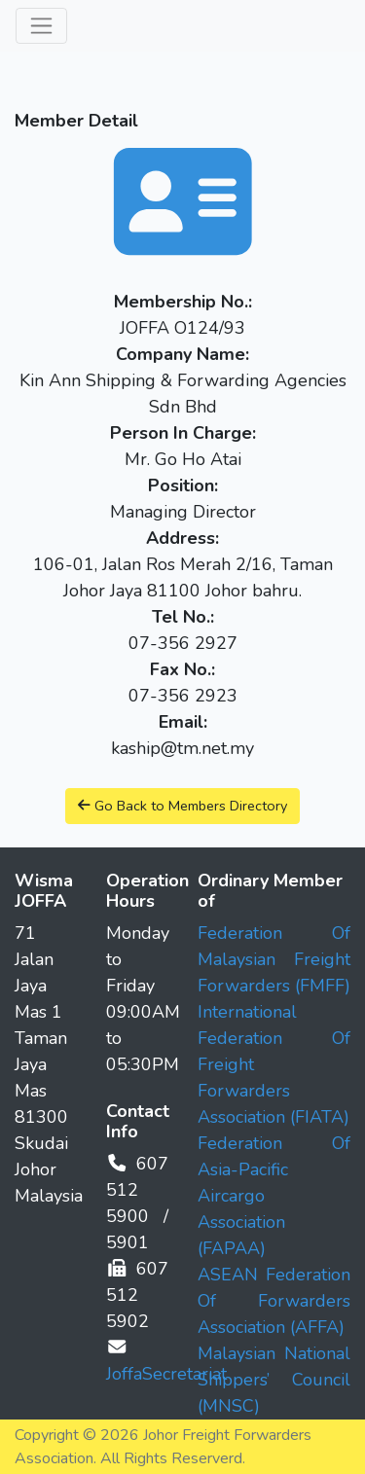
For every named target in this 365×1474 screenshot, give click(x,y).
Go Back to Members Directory (182, 805)
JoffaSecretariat (166, 1373)
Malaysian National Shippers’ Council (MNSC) (274, 1380)
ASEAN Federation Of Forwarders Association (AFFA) (274, 1301)
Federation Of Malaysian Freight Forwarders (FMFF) (274, 959)
